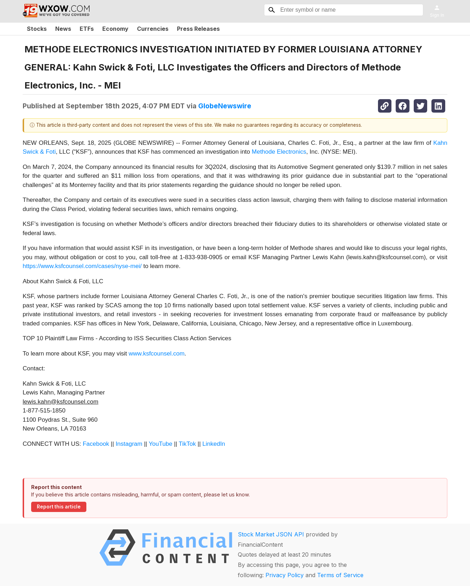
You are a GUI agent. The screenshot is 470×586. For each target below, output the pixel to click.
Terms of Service (340, 575)
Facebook (96, 443)
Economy (115, 28)
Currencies (152, 28)
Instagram (129, 443)
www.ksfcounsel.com (157, 353)
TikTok (187, 443)
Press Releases (198, 28)
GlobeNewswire (224, 106)
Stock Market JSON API (271, 534)
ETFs (87, 28)
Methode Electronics (279, 151)
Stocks (37, 28)
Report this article (59, 507)
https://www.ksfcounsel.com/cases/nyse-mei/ (82, 266)
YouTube (160, 443)
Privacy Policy (284, 575)
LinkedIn (213, 443)
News (63, 28)
